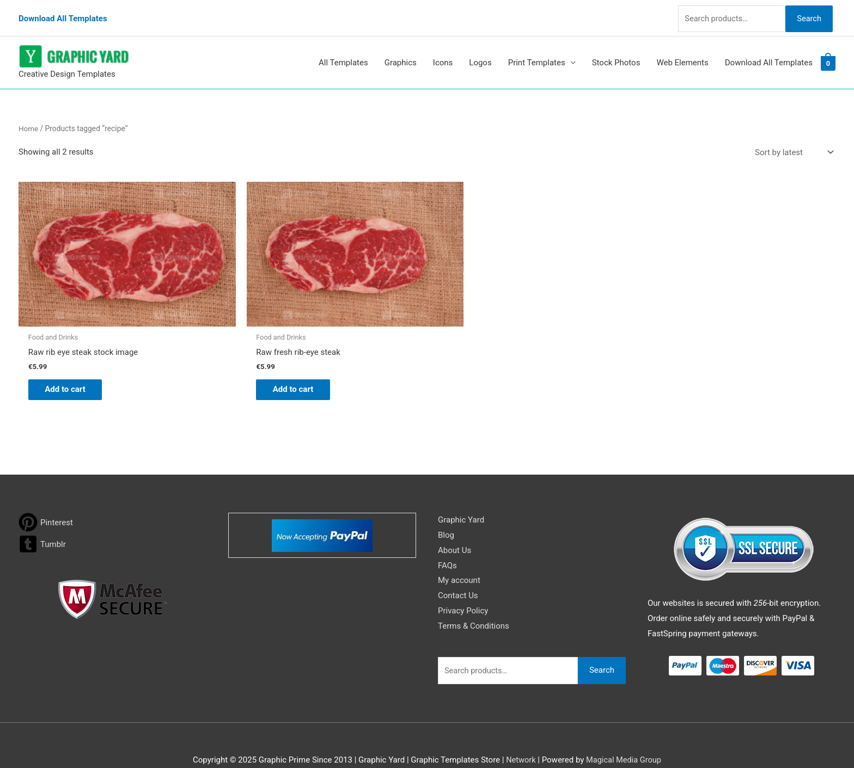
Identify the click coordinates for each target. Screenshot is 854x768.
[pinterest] (46, 501)
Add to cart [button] (70, 367)
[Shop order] (791, 143)
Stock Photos (616, 54)
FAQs (447, 544)
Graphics (401, 54)
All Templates (343, 54)
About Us (454, 528)
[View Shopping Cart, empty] (828, 54)
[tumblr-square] (42, 522)
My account (459, 559)
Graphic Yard (461, 498)
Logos (480, 54)
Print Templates (536, 54)
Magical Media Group (624, 738)
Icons (443, 54)
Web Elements (682, 54)
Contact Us (458, 574)
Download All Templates (63, 14)
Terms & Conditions (473, 604)
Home (29, 119)
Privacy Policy (463, 589)
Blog (446, 513)
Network (519, 738)
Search (807, 13)
